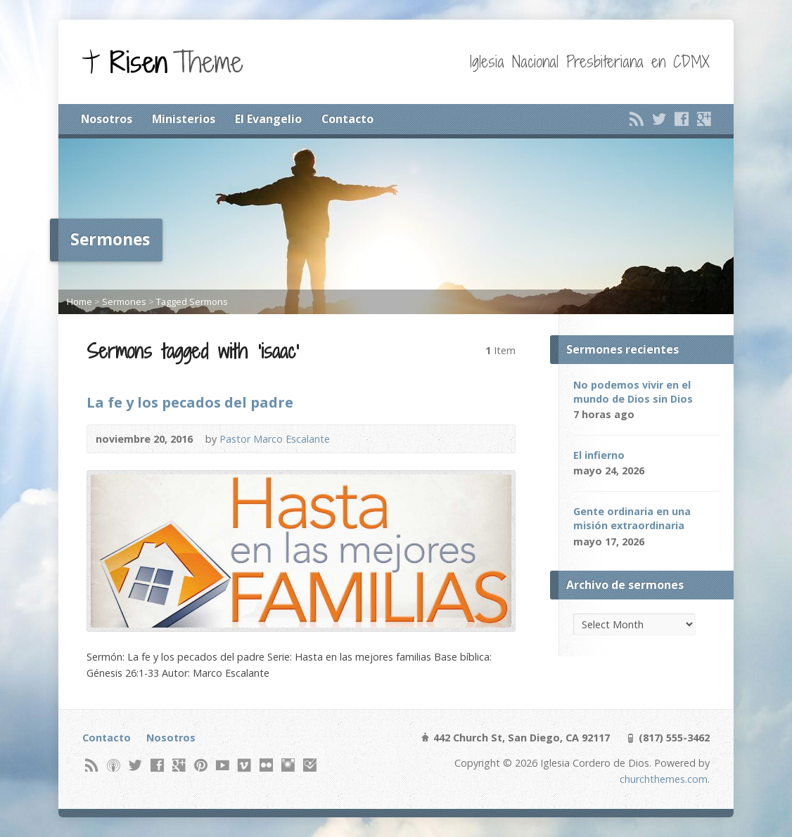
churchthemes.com (664, 779)
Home (79, 301)
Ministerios (183, 118)
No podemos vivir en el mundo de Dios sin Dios (633, 391)
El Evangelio (268, 118)
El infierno (599, 455)
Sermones (124, 301)
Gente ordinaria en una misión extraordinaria (632, 518)
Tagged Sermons (192, 301)
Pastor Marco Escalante (274, 439)
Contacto (347, 118)
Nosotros (106, 118)
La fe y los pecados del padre (190, 402)
